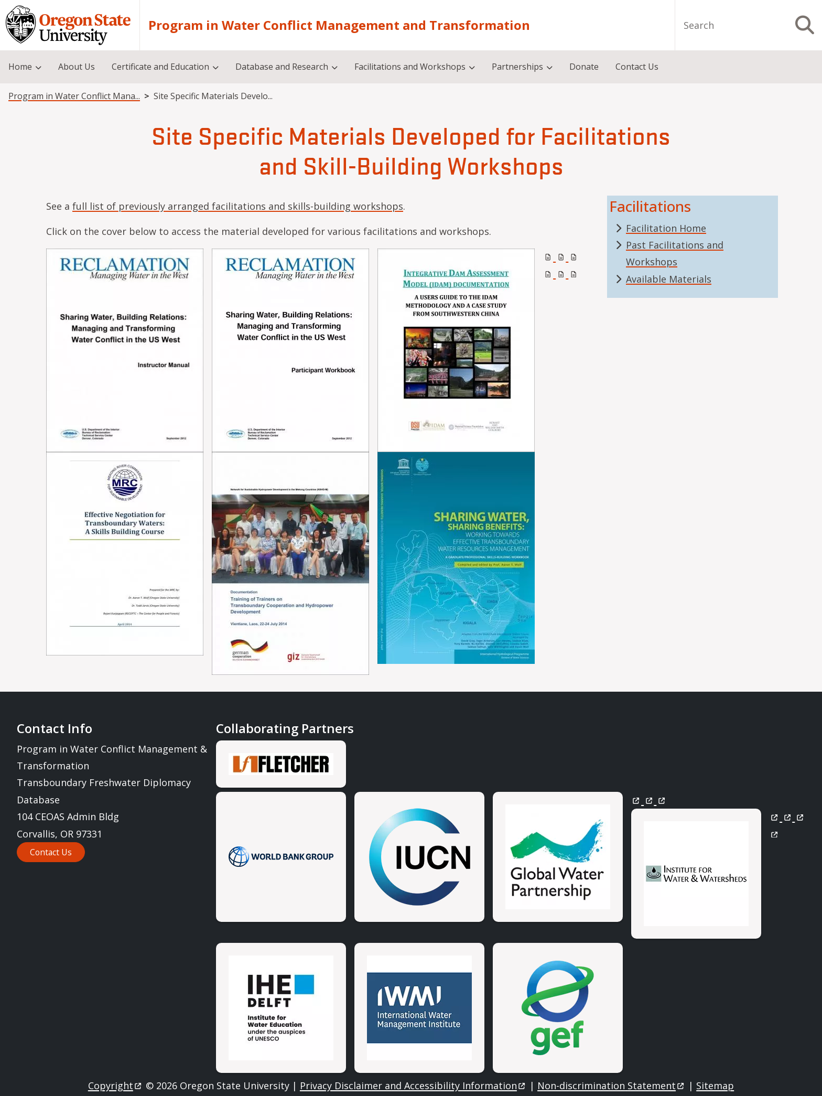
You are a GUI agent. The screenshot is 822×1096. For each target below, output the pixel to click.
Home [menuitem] (20, 66)
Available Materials (668, 279)
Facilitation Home (666, 228)
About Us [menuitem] (76, 66)
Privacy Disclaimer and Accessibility (413, 1085)
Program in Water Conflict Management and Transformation (339, 25)
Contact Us (51, 852)
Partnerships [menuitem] (517, 66)
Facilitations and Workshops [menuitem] (410, 66)
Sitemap (715, 1085)
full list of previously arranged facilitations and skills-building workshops (237, 206)
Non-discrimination (611, 1085)
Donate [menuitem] (584, 66)
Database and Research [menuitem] (281, 66)
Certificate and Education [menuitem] (160, 66)
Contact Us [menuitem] (636, 66)
